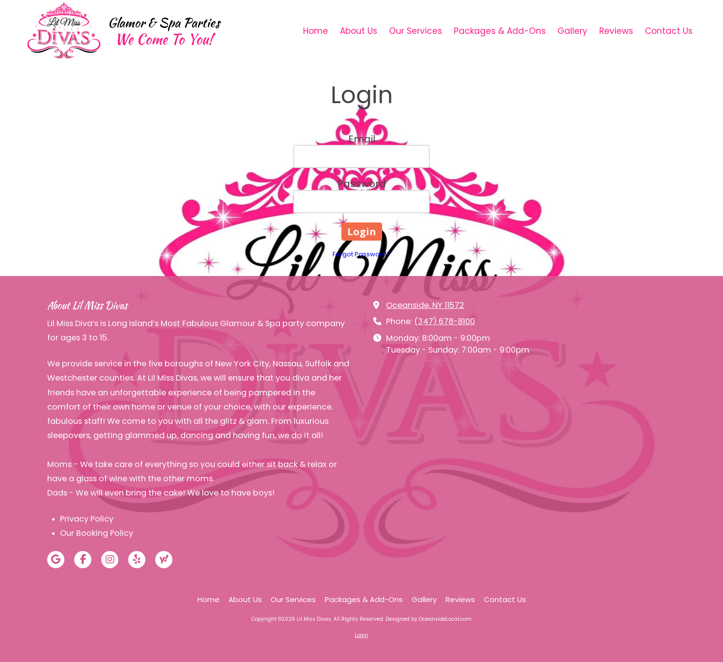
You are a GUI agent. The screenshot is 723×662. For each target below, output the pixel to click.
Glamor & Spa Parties (164, 22)
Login (361, 635)
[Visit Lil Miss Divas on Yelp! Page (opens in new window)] (136, 559)
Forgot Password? (361, 254)
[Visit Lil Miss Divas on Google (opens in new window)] (55, 559)
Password (361, 184)
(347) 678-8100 (444, 321)
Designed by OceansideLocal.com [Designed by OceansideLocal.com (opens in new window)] (429, 619)
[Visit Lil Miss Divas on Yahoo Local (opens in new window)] (163, 559)
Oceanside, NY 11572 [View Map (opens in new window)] (425, 305)
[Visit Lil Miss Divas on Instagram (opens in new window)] (109, 559)
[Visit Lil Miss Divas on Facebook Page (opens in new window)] (82, 559)
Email (361, 139)
